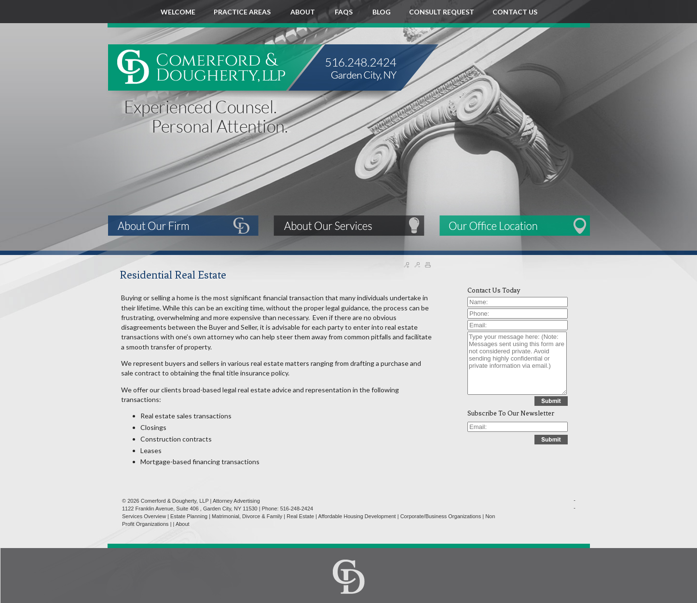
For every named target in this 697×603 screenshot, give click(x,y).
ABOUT (303, 12)
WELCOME (178, 12)
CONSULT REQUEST (441, 12)
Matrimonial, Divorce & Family (247, 516)
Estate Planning (188, 516)
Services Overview (144, 516)
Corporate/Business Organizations (440, 516)
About (183, 524)
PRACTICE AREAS (243, 12)
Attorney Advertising (236, 501)
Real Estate (300, 516)
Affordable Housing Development (357, 516)
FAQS (344, 12)
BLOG (381, 12)
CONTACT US (514, 12)
